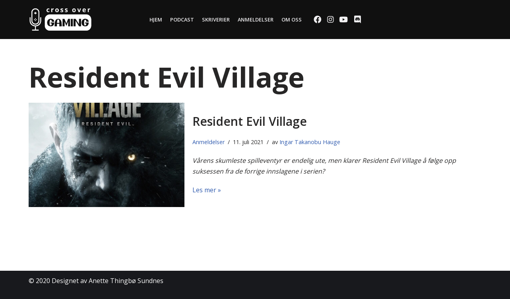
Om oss (291, 19)
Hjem (155, 19)
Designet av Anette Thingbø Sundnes (107, 280)
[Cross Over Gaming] (60, 19)
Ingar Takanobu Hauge (309, 142)
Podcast (182, 19)
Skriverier (216, 19)
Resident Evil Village (249, 121)
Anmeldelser (255, 19)
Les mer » (206, 190)
